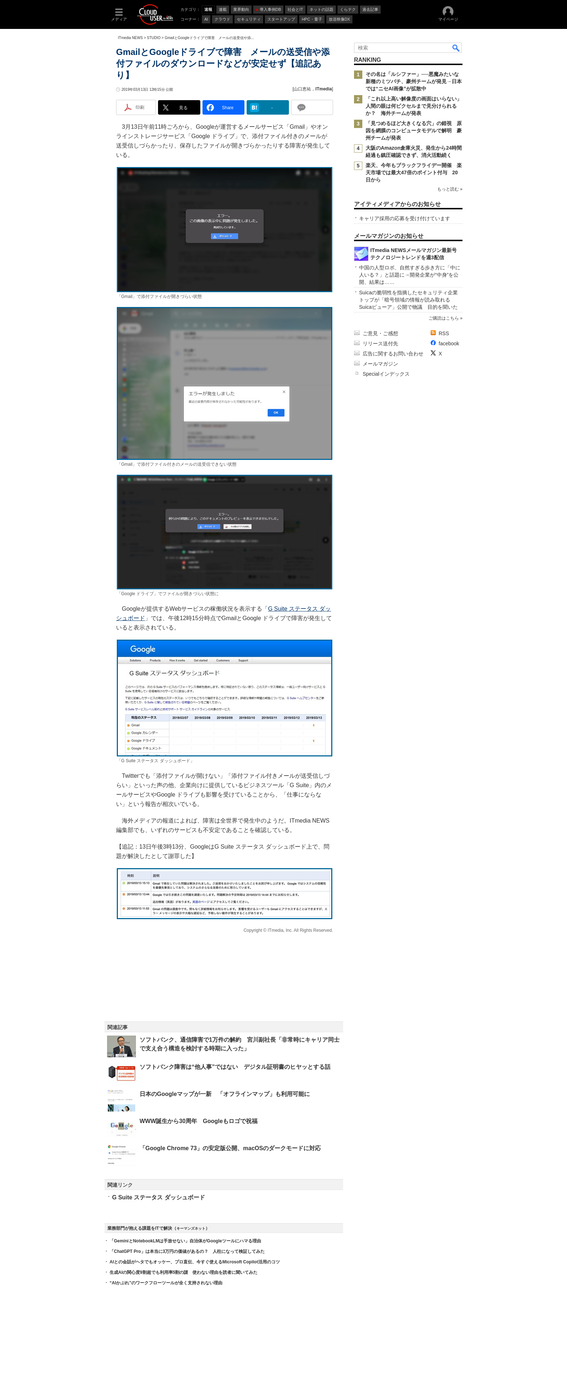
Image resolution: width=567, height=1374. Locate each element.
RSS (444, 333)
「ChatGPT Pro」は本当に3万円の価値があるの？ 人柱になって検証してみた (187, 1251)
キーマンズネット (190, 1228)
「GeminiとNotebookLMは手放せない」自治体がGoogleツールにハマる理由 (185, 1240)
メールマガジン (380, 364)
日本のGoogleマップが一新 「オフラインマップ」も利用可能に (225, 1094)
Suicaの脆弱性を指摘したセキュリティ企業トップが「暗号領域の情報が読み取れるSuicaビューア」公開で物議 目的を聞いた (408, 300)
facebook (449, 343)
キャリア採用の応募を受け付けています (404, 218)
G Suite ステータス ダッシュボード (158, 1197)
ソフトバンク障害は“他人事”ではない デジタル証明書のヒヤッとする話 (235, 1067)
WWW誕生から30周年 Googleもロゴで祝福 (198, 1121)
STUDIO (154, 38)
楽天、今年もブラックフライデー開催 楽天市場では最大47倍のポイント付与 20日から (414, 172)
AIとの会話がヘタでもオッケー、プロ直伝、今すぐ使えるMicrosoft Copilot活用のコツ (195, 1261)
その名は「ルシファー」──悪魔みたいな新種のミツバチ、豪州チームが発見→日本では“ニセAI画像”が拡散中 (414, 81)
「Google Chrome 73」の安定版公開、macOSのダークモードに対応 (230, 1148)
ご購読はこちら (444, 318)
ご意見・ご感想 (380, 333)
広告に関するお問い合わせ (393, 354)
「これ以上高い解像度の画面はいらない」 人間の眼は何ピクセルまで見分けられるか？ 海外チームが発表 (416, 106)
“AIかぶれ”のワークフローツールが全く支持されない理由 (166, 1282)
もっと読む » (449, 189)
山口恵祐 (302, 88)
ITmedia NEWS (130, 38)
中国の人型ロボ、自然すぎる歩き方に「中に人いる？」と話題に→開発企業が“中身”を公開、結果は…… (409, 275)
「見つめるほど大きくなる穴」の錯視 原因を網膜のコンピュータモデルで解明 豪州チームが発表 (414, 130)
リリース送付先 (380, 343)
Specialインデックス (386, 374)
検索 (456, 48)
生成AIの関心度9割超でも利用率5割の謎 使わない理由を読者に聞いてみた (183, 1272)
